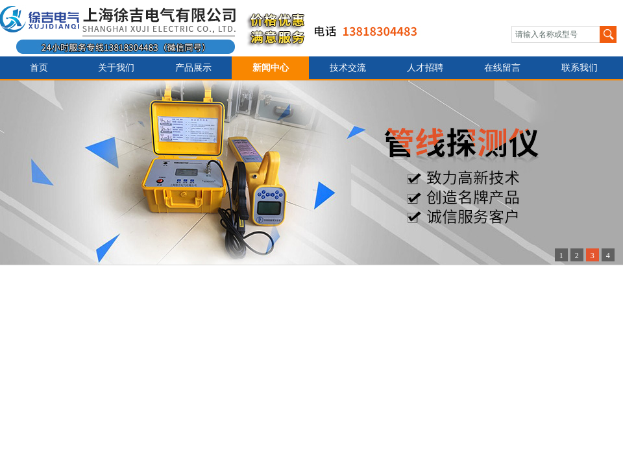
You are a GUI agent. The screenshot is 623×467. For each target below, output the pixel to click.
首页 (39, 68)
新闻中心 (270, 68)
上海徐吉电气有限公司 (216, 28)
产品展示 (193, 68)
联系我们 (579, 68)
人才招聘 (425, 68)
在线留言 (502, 68)
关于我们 (116, 68)
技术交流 (348, 68)
